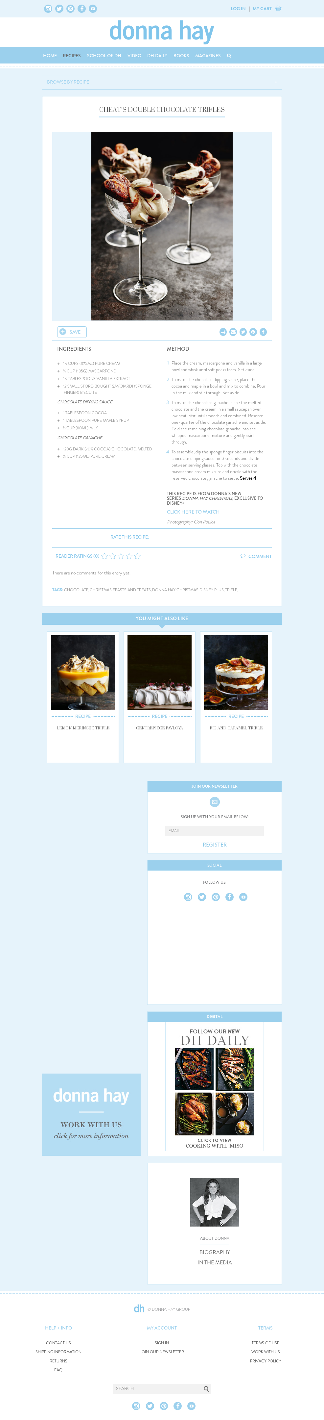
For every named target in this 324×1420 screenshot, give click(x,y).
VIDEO (134, 55)
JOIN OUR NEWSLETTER (162, 1352)
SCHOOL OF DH (104, 55)
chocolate (76, 590)
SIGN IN (162, 1343)
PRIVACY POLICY (265, 1361)
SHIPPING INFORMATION (58, 1352)
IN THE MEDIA (214, 1262)
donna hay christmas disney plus (188, 590)
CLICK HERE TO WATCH (193, 512)
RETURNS (58, 1361)
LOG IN (238, 8)
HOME (50, 55)
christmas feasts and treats (120, 590)
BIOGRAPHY (214, 1252)
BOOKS (181, 55)
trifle (231, 590)
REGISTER (215, 845)
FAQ (58, 1370)
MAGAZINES (208, 55)
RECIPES (72, 55)
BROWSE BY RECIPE (68, 82)
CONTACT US (58, 1343)
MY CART (262, 8)
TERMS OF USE (265, 1343)
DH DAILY (157, 55)
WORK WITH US (265, 1352)
